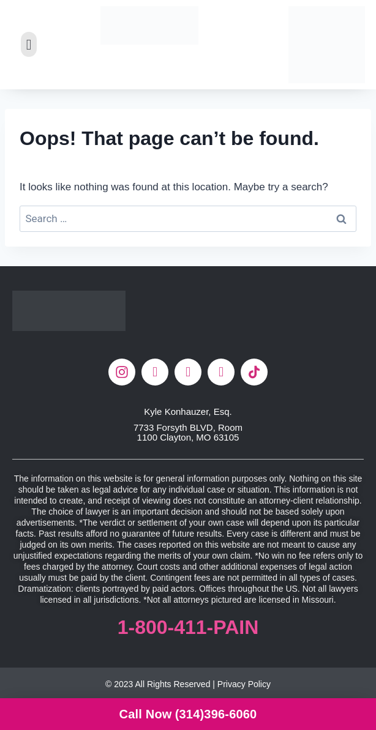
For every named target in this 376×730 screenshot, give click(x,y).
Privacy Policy (244, 684)
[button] (29, 44)
